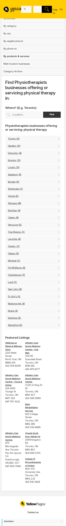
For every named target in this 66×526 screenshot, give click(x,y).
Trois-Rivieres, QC (16, 232)
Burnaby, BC (13, 182)
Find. (52, 115)
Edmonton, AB (14, 153)
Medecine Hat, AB (16, 304)
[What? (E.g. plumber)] (26, 9)
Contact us (33, 512)
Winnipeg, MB (14, 203)
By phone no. (10, 49)
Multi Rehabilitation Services (31, 407)
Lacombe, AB (14, 239)
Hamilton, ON (14, 146)
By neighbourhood (13, 41)
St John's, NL (14, 296)
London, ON (13, 167)
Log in (55, 11)
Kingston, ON (14, 160)
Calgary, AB (13, 218)
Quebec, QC (14, 246)
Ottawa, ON (13, 254)
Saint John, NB (15, 289)
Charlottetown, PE (16, 275)
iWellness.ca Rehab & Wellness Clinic (13, 346)
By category (10, 26)
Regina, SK (13, 311)
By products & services (16, 56)
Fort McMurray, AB (16, 268)
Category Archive (13, 71)
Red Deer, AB (14, 211)
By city (7, 33)
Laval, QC (12, 282)
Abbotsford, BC (15, 325)
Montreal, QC (14, 261)
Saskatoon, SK (14, 175)
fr (61, 11)
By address (9, 18)
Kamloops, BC (14, 318)
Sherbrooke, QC (15, 189)
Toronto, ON (14, 139)
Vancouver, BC (15, 225)
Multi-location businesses (17, 64)
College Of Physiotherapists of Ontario (33, 462)
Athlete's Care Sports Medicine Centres (32, 378)
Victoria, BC (13, 196)
